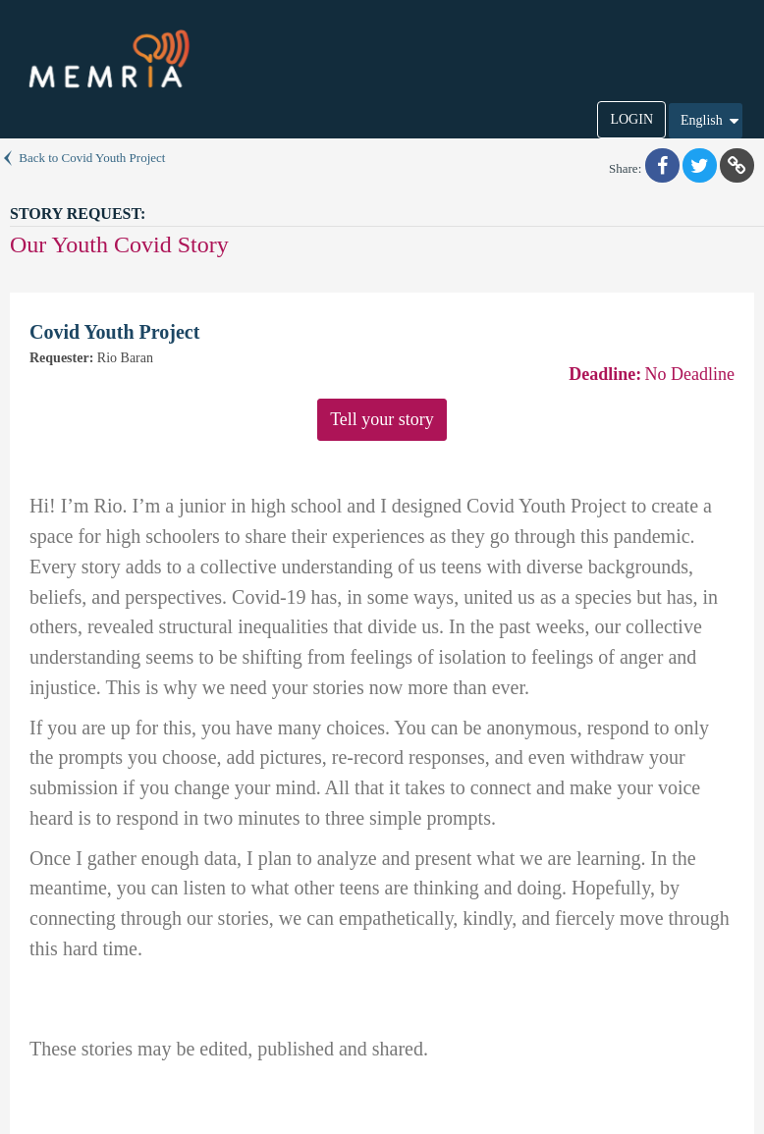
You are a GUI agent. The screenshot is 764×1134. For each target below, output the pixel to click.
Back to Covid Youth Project (82, 157)
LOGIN (631, 119)
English (711, 121)
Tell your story (382, 419)
